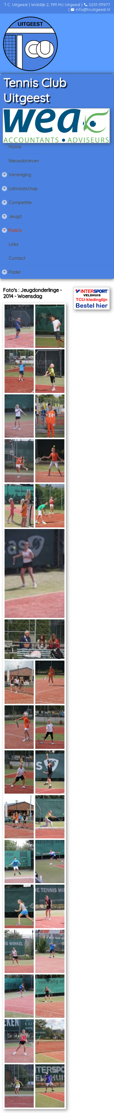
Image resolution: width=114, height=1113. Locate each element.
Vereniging (16, 174)
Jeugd (12, 216)
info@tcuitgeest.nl (90, 9)
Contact (17, 258)
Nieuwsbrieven (24, 161)
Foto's (12, 230)
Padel (11, 272)
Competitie (17, 202)
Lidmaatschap (20, 188)
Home (15, 147)
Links (14, 244)
